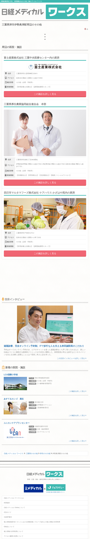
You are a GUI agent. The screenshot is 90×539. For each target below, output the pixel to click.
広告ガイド (7, 512)
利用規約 (7, 503)
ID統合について (9, 527)
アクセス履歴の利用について (13, 536)
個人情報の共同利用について (13, 531)
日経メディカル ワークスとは (14, 498)
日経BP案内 (8, 517)
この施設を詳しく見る (45, 94)
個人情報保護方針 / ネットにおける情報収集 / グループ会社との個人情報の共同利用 (32, 522)
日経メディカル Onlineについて (14, 507)
